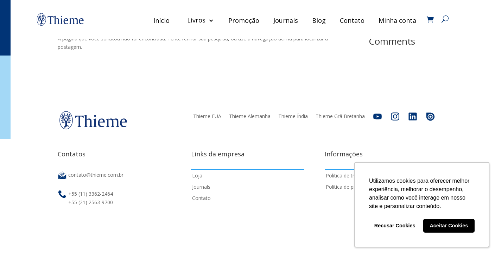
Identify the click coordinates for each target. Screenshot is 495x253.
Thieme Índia (293, 116)
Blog (318, 20)
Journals (285, 20)
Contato (351, 20)
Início (161, 20)
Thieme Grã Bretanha (340, 116)
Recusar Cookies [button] (394, 225)
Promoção (243, 20)
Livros (196, 20)
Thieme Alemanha (250, 116)
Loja (197, 175)
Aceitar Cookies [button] (449, 225)
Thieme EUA (207, 116)
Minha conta (397, 20)
